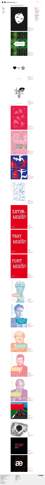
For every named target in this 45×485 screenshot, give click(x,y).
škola (3, 7)
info (2, 6)
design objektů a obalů (37, 11)
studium (3, 9)
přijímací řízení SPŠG (17, 476)
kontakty (3, 10)
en (15, 481)
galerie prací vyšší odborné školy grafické (37, 14)
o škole (16, 479)
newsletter (3, 12)
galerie (35, 6)
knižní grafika (36, 16)
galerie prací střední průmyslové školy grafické (37, 8)
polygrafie (36, 9)
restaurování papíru (37, 19)
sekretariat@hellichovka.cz (4, 476)
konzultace (16, 477)
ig (2, 13)
